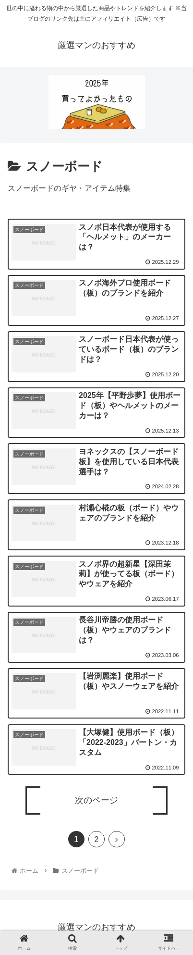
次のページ (96, 800)
